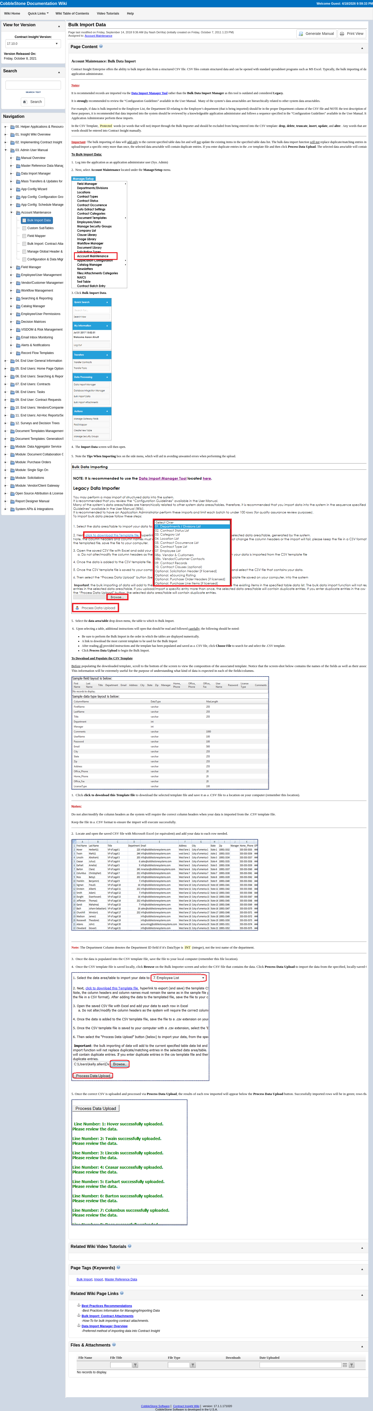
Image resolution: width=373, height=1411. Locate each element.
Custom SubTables (40, 228)
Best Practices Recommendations (107, 1306)
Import (98, 1279)
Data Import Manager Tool (149, 93)
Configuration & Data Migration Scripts (54, 259)
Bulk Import (85, 1279)
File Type (174, 1358)
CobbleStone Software (155, 1406)
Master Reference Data (121, 1279)
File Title (116, 1358)
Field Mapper (36, 236)
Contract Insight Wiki (186, 1406)
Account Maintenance (98, 35)
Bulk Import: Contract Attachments (51, 244)
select (56, 44)
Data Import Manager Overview (104, 1326)
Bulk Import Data (39, 220)
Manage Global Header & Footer (49, 251)
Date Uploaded (269, 1358)
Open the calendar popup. (345, 1365)
